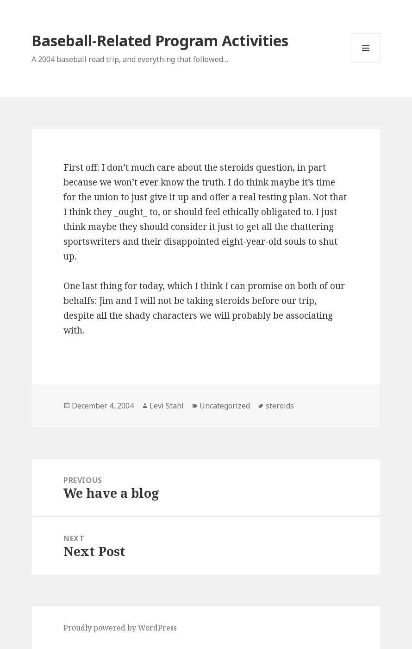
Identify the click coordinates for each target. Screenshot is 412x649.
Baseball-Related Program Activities (159, 40)
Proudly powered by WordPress (120, 628)
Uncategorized (225, 406)
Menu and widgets (366, 62)
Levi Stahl (167, 406)
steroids (280, 406)
